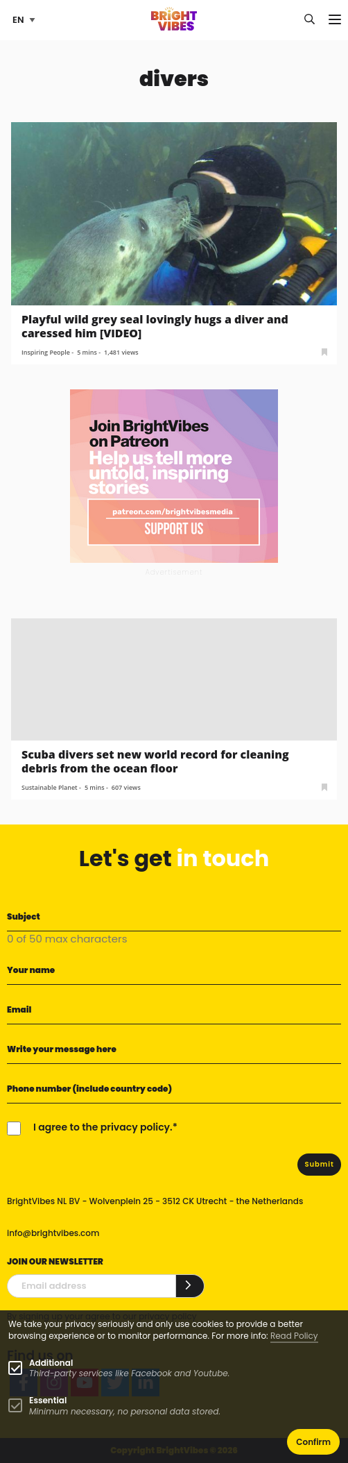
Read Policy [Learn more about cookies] (294, 1336)
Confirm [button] (313, 1442)
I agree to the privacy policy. (103, 1127)
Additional (51, 1363)
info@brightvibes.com (53, 1233)
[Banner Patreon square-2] (174, 476)
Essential (48, 1400)
